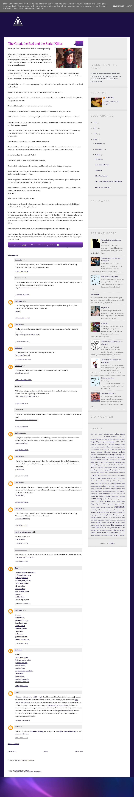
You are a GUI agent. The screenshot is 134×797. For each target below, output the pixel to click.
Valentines (97, 535)
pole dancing (112, 504)
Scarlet (93, 512)
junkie (92, 483)
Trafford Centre (101, 533)
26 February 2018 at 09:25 (23, 603)
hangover (110, 475)
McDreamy (106, 491)
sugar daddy (94, 520)
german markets (100, 470)
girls (113, 470)
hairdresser (122, 472)
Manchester (98, 491)
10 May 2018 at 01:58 (21, 643)
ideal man (122, 478)
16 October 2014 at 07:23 (22, 318)
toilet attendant (108, 530)
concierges (118, 454)
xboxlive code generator (23, 532)
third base (97, 530)
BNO (116, 442)
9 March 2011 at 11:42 (21, 271)
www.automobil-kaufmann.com (26, 420)
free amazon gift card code (24, 557)
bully (112, 447)
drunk (92, 462)
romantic (109, 510)
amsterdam (94, 437)
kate (100, 483)
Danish (99, 457)
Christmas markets (110, 452)
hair (112, 472)
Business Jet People (22, 519)
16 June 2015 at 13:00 (21, 561)
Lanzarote (93, 486)
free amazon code (21, 550)
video (102, 535)
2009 (95, 139)
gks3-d (17, 311)
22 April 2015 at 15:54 (22, 476)
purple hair (110, 507)
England (117, 462)
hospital (104, 478)
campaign (117, 447)
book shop (98, 444)
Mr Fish (110, 494)
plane (123, 501)
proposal (103, 507)
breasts (123, 444)
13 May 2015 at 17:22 (21, 525)
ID (117, 478)
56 (16, 692)
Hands (94, 475)
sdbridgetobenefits (21, 373)
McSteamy (113, 491)
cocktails (122, 452)
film (114, 465)
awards (119, 437)
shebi (17, 727)
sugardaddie (101, 520)
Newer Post (12, 751)
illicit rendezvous (95, 481)
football (115, 467)
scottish (103, 512)
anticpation (100, 437)
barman (98, 439)
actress (100, 434)
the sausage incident (110, 527)
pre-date (122, 504)
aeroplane (106, 434)
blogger (93, 442)
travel (109, 532)
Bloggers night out (102, 442)
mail (120, 488)
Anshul (27, 771)
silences (102, 515)
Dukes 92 (97, 462)
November (99, 149)
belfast (110, 439)
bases (102, 439)
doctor (123, 460)
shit (124, 512)
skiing (114, 515)
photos (114, 501)
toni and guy (121, 530)
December (99, 144)
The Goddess (116, 525)
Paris (97, 501)
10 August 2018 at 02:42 (22, 720)
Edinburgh (108, 462)
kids (103, 483)
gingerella (108, 470)
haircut (116, 472)
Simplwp (27, 770)
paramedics (121, 499)
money (122, 491)
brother (92, 447)
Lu (101, 488)
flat (96, 467)
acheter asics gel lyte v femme (58, 705)
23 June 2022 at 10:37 (21, 738)
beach (106, 439)
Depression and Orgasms (109, 276)
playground (94, 504)
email (112, 462)
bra (106, 444)
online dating (44, 245)
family (108, 465)
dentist (99, 460)
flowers (110, 467)
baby (123, 437)
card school (97, 449)
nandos (117, 496)
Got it (129, 6)
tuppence (114, 533)
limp (110, 486)
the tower (121, 527)
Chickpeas (98, 170)
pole (106, 504)
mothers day (94, 493)
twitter (92, 535)
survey (116, 520)
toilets (114, 530)
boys (103, 444)
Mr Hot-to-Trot (118, 493)
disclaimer (117, 459)
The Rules (100, 527)
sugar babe (121, 517)
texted (123, 522)
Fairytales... (99, 159)
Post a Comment (13, 744)
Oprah (104, 499)
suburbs (115, 517)
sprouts (103, 517)
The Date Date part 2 (108, 394)
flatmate (101, 467)
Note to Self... (95, 295)
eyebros (122, 462)
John (16, 568)
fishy (93, 467)
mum (113, 496)
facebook (93, 465)
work (117, 535)
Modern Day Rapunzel (102, 187)
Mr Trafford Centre (103, 496)
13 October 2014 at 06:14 (22, 294)
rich (99, 510)
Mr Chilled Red (103, 494)
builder (108, 447)
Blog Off (104, 323)
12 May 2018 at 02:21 (21, 686)
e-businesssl (19, 469)
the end (108, 525)
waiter (105, 535)
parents (92, 501)
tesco (119, 522)
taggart (98, 522)
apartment (107, 437)
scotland (97, 512)
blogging (111, 442)
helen (123, 476)
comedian (93, 454)
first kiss (122, 465)
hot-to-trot (109, 478)
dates (117, 457)
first (117, 465)
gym (109, 472)
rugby (114, 510)
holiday (93, 478)
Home (46, 751)
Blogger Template (19, 771)
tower (93, 532)
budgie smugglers (100, 447)
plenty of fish (101, 504)
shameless (119, 512)
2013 (95, 123)
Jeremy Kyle (105, 481)
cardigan (104, 449)
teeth (108, 522)
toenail (102, 530)
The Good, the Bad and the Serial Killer (35, 43)
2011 (95, 128)
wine (113, 535)
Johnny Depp (117, 481)
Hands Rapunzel (102, 475)
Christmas (99, 452)
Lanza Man (121, 483)
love (123, 486)
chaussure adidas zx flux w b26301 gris (28, 697)
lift (107, 486)
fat (112, 465)
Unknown (18, 301)
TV (120, 533)
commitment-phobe (102, 454)
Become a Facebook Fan (108, 48)
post (117, 504)
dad (95, 457)
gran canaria (100, 472)
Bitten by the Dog (107, 378)
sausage (122, 510)
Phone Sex (18, 260)
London (119, 486)
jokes (123, 481)
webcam (110, 535)
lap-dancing (99, 486)
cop (124, 454)
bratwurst (111, 444)
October (98, 155)
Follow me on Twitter (108, 42)
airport (112, 434)
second (107, 512)
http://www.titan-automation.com (26, 288)
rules (118, 510)
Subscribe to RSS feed (108, 55)
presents (93, 507)
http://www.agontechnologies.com (27, 335)
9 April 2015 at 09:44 (21, 426)
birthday (122, 439)
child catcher (34, 245)
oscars (116, 499)
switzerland (121, 520)
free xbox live (20, 539)
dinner (103, 459)
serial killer (51, 245)
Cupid (92, 457)
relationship (94, 510)
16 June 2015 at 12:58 (21, 543)
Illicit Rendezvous (101, 176)
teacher (104, 522)
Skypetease (105, 308)
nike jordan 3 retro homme (64, 711)
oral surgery (110, 499)
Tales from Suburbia (102, 165)
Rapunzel (110, 98)
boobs (92, 444)
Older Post (79, 751)
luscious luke (115, 488)
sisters (110, 515)
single (106, 515)
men (118, 491)
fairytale (98, 465)
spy (107, 517)
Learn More (118, 6)
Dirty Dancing (109, 459)
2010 (95, 134)
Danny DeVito (106, 457)
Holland (98, 478)
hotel (114, 478)
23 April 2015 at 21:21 (22, 502)
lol (39, 245)
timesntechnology (21, 443)
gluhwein (118, 470)
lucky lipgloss (106, 488)
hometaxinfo (19, 495)
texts (97, 525)
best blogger (116, 439)
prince (98, 507)
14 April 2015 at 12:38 (22, 450)
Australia (114, 437)
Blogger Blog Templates (35, 771)
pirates (118, 501)
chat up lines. (111, 449)
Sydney (93, 522)
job (111, 481)
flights (106, 467)
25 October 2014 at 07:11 (22, 341)
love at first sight (95, 488)
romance (103, 510)
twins (123, 532)
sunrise (112, 520)
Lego (104, 486)
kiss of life (108, 483)
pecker (101, 501)
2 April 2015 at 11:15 (21, 403)
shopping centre (95, 515)
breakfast (117, 444)
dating (122, 457)
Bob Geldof (121, 442)
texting (93, 525)
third (92, 530)
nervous (122, 496)
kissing (114, 483)
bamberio (93, 439)
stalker (111, 517)
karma (96, 483)
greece (106, 472)
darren (112, 457)
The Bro (102, 525)
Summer (107, 520)
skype (118, 515)
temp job (113, 522)
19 (79, 43)
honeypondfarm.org (22, 355)
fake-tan (104, 465)
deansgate (93, 459)
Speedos (98, 517)
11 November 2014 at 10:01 (23, 380)
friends (93, 470)
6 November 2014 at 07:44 (23, 359)
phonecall (107, 501)
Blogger (111, 543)
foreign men (121, 467)
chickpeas (118, 449)
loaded (113, 486)
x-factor (122, 535)
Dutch (102, 462)
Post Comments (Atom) (26, 760)
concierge (111, 454)
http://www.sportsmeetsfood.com (26, 396)
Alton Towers (120, 434)
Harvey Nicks (117, 475)
